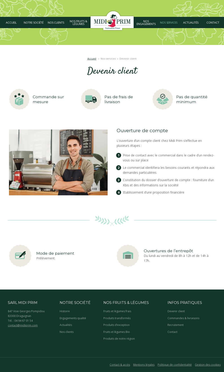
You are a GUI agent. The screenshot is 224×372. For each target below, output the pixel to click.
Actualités (66, 325)
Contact (172, 332)
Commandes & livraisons (183, 318)
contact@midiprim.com (23, 325)
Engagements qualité (73, 318)
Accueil (91, 58)
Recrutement (175, 325)
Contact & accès (120, 365)
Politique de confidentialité (175, 365)
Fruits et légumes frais (117, 311)
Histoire (65, 311)
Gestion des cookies (208, 365)
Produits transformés (116, 318)
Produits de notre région (119, 339)
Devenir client (176, 311)
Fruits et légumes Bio (116, 332)
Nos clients (67, 332)
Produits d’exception (116, 325)
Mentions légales (143, 365)
